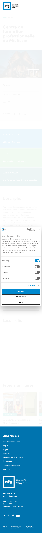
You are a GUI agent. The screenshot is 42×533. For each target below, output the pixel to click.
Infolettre (6, 469)
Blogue (5, 445)
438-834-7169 (9, 493)
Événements (7, 461)
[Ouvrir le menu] (37, 6)
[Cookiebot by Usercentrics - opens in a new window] (27, 229)
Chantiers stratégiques (11, 465)
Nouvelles (6, 453)
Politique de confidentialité (29, 527)
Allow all (21, 291)
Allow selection (21, 297)
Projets (5, 449)
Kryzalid (16, 528)
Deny (21, 302)
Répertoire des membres (12, 441)
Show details (32, 285)
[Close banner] (39, 229)
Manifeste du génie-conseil (13, 457)
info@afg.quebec (10, 496)
